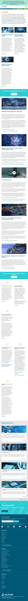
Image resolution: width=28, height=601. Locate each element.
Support (3, 583)
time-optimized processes (9, 193)
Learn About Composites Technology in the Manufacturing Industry (12, 200)
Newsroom (3, 585)
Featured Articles (4, 534)
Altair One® (8, 45)
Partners (3, 580)
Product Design (4, 558)
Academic (3, 542)
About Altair (4, 575)
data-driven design (6, 121)
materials (12, 183)
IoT (21, 19)
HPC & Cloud (4, 557)
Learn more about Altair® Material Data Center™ (9, 197)
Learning (3, 539)
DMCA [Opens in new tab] (23, 596)
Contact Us (5, 511)
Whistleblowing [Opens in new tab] (4, 597)
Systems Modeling (4, 567)
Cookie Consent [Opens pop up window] (8, 597)
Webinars (3, 533)
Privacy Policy (20, 524)
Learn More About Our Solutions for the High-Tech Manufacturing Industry (13, 199)
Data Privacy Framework (13, 596)
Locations (3, 577)
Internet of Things (4, 559)
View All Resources (7, 545)
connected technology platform (19, 18)
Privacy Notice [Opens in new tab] (8, 596)
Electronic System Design (6, 554)
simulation (23, 120)
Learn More (4, 53)
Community (3, 538)
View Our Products (7, 570)
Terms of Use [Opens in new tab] (3, 596)
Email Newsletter (4, 586)
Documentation (4, 537)
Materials (3, 562)
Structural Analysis (5, 564)
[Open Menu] (26, 7)
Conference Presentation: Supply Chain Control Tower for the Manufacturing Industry (7, 365)
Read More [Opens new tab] (16, 4)
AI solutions (20, 193)
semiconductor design (20, 38)
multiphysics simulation (7, 19)
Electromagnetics (4, 553)
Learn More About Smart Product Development (9, 240)
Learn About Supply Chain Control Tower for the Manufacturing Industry (13, 164)
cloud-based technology (21, 368)
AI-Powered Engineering (6, 550)
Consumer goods (4, 38)
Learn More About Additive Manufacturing (8, 268)
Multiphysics (4, 563)
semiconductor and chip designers (17, 17)
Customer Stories (4, 532)
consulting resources (13, 155)
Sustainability (4, 578)
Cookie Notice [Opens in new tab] (19, 596)
